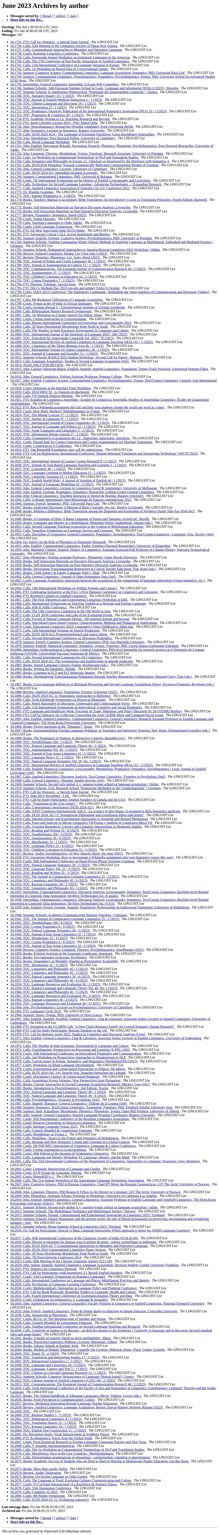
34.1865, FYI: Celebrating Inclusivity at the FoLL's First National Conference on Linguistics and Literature (84, 592)
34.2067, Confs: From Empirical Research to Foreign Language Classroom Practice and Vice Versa (78, 1442)
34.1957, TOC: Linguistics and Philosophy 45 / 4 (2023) (49, 980)
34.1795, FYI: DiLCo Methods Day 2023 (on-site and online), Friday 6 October (65, 288)
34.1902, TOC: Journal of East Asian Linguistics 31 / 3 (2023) (53, 753)
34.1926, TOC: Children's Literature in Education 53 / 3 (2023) (54, 849)
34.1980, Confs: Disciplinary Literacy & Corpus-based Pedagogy (55, 1076)
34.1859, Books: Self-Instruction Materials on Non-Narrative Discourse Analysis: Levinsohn (74, 565)
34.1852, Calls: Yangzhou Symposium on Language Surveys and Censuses (62, 530)
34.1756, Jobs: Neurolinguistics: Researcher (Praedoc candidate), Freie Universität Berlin (72, 126)
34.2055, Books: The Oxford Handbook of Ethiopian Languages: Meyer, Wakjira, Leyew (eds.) (76, 1396)
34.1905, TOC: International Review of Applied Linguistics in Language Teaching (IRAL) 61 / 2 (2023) (82, 765)
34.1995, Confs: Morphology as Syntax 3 (39, 1134)
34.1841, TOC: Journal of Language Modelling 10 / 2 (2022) (52, 484)
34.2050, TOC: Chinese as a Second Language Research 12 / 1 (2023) (58, 1373)
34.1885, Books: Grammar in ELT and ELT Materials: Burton (53, 673)
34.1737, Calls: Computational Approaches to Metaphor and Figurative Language (66, 49)
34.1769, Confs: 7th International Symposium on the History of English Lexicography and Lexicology (80, 180)
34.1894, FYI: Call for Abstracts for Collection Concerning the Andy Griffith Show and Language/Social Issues (87, 715)
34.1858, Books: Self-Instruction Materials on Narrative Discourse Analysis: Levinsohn (70, 561)
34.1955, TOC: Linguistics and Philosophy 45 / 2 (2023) (49, 973)
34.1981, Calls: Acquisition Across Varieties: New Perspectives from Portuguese (65, 1080)
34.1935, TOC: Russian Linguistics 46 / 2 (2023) (44, 884)
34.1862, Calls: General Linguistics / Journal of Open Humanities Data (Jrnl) (63, 576)
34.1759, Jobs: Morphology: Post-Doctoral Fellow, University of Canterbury (63, 138)
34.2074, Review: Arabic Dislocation (36, 1473)
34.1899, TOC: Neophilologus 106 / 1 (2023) (41, 742)
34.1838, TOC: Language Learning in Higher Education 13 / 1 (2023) (58, 473)
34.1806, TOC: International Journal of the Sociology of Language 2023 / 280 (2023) (69, 334)
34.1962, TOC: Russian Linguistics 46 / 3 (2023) (44, 999)
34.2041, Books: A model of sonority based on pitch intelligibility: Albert (60, 1338)
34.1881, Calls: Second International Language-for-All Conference (56, 657)
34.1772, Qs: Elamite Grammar (32, 192)
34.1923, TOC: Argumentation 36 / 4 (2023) (41, 838)
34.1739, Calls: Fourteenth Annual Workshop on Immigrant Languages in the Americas (70, 57)
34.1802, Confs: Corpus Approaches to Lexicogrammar (48, 319)
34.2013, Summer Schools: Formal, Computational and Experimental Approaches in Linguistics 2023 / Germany (88, 1215)
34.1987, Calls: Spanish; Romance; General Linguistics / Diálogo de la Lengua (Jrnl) (68, 1103)
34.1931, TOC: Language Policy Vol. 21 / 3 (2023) (45, 869)
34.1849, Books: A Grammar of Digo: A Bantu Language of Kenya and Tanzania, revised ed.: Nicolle (80, 519)
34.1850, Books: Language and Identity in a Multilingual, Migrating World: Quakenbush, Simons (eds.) (81, 523)
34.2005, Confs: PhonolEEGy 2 (32, 1176)
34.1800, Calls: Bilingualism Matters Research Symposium (51, 311)
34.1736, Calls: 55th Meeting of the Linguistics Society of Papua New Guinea (64, 46)
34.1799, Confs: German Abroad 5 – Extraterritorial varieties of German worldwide (68, 307)
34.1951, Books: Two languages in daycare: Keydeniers (48, 957)
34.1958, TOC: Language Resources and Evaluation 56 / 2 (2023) (55, 984)
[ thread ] (46, 16)
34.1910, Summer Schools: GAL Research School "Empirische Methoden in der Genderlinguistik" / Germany (86, 788)
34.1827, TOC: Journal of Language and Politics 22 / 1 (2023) (53, 426)
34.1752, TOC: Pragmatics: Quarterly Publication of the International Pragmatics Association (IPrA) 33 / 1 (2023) (88, 111)
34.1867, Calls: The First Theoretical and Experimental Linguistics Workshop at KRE (69, 599)
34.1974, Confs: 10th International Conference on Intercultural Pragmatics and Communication (76, 1053)
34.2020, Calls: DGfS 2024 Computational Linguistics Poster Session (58, 1249)
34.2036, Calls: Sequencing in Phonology (39, 1315)
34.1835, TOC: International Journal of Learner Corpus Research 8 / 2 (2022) (63, 461)
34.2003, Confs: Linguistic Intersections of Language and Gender (55, 1169)
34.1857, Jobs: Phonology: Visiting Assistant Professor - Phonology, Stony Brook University (74, 557)
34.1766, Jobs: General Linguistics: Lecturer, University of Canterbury (59, 169)
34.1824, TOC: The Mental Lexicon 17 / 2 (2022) (44, 415)
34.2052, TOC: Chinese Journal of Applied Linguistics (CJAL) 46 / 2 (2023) (63, 1380)
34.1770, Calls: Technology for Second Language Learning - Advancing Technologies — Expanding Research (86, 184)
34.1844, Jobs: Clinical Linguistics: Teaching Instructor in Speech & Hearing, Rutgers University (77, 496)
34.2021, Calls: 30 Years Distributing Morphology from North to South (59, 1253)
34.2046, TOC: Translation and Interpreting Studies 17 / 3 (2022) (55, 1357)
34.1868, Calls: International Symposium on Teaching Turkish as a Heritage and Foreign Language (78, 603)
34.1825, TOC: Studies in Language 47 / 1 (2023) (44, 419)
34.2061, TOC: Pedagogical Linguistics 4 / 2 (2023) (46, 1419)
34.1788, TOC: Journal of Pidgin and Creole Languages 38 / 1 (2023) (58, 261)
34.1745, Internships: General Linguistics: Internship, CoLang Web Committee (64, 84)
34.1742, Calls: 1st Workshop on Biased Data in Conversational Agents (59, 69)
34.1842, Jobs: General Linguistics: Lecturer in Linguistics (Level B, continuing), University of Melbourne (84, 488)
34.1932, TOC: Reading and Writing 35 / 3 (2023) (45, 873)
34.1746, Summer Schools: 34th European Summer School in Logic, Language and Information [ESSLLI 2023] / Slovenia (94, 88)
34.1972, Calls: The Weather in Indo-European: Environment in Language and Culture (70, 1046)
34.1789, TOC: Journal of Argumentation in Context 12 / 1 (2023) (55, 265)
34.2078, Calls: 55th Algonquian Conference (41, 1488)
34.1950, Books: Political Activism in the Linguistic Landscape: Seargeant (61, 953)
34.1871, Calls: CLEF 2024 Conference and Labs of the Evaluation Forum (61, 615)
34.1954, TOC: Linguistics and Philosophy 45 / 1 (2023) (49, 969)
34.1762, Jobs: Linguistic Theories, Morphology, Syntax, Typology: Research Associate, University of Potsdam (87, 153)
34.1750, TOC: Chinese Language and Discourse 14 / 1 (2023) (53, 103)
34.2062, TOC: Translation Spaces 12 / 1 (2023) (43, 1423)
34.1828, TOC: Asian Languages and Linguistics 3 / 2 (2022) (52, 430)
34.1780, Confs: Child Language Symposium (41, 226)
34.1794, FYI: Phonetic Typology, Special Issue (43, 284)
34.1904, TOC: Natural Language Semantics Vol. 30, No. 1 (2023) (56, 761)
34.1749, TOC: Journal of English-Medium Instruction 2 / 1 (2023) (56, 99)
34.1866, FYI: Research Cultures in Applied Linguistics (48, 596)
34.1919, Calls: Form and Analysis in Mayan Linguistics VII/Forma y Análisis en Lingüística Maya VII (81, 823)
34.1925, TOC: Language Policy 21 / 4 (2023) (42, 846)
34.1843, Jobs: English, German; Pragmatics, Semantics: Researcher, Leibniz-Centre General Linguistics (82, 492)
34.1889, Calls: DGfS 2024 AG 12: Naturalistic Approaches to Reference (60, 696)
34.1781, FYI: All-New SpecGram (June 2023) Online (48, 230)
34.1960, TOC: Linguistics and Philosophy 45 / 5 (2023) (49, 992)
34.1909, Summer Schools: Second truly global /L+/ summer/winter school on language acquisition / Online (84, 784)
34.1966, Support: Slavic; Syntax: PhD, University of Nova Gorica (56, 1015)
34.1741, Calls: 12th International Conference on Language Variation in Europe (65, 65)
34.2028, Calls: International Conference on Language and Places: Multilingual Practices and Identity (80, 1280)
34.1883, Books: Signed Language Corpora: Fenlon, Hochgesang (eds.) (59, 665)
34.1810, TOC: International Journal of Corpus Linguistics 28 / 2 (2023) (60, 349)
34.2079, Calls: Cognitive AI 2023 (34, 1492)
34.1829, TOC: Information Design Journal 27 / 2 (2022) (49, 434)
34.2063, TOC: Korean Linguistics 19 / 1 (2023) (43, 1426)
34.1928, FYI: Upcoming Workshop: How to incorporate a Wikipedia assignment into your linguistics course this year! (92, 857)
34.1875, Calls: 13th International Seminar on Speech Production (55, 630)
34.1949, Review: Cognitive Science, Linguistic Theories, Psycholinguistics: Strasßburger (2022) (77, 949)
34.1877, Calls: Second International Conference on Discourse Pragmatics (61, 638)
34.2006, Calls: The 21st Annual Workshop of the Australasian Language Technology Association (77, 1180)
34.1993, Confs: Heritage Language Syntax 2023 (44, 1126)
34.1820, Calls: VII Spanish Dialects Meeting (42, 396)
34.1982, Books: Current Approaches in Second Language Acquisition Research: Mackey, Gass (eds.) (80, 1084)
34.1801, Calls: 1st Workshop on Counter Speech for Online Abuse (56, 315)
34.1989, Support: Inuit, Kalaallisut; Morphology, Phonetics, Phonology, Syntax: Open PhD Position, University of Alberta (95, 1111)
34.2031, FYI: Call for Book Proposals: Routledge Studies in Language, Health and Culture (73, 1292)
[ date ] (73, 16)
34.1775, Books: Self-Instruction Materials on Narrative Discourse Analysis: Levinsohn (70, 207)
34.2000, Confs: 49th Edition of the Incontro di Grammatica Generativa (59, 1153)
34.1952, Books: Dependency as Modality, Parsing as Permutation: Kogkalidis (64, 961)
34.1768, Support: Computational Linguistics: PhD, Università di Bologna (61, 176)
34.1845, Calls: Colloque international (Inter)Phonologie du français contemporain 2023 (71, 499)
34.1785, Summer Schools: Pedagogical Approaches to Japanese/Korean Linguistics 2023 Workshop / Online (85, 249)
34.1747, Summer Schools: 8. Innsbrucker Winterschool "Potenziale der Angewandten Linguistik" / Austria (84, 92)
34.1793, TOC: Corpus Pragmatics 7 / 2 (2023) (42, 280)
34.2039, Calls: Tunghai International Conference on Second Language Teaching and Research (75, 1326)
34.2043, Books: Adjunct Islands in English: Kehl (44, 1346)
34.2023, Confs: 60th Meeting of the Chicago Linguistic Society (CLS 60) (61, 1261)
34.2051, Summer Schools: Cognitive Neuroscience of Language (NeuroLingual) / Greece (72, 1376)
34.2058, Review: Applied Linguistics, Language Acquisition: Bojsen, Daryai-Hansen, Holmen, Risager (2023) (87, 1407)
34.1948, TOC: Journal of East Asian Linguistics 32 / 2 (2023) (53, 946)
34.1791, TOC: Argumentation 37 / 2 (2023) (41, 273)
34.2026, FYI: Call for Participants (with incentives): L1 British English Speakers (66, 1273)
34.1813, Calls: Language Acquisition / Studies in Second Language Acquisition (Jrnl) (69, 361)
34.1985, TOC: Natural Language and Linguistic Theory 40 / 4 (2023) (58, 1096)
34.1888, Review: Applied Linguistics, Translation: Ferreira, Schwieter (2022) (64, 692)
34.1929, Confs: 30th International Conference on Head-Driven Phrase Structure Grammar (72, 861)
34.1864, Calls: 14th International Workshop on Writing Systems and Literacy (64, 588)
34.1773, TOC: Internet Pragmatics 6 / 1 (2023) (43, 196)
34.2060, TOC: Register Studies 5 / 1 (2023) (41, 1415)
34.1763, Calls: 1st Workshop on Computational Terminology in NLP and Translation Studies (74, 157)
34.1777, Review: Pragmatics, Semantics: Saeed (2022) (48, 215)
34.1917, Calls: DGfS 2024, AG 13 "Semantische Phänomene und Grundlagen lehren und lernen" (77, 815)
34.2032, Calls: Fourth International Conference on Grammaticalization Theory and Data (71, 1296)
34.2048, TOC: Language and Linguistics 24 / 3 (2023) (48, 1365)
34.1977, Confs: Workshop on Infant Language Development (52, 1065)
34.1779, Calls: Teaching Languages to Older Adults (46, 223)
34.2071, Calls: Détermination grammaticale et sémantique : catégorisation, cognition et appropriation (80, 1457)
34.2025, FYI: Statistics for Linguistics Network (43, 1269)
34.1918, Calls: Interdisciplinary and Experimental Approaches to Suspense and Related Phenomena (79, 819)
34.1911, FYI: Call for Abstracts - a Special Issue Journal (49, 792)
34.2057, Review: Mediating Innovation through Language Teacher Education (64, 1403)
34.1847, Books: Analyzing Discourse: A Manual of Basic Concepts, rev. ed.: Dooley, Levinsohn (77, 507)
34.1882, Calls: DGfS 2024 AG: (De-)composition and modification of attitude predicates (72, 661)
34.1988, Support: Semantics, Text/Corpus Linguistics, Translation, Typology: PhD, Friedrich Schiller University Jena (91, 1107)
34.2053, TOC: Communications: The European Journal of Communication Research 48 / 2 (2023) (78, 1384)
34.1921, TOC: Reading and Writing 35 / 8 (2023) (45, 830)
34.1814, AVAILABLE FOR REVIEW (37, 365)
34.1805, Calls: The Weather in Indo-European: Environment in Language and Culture (70, 330)
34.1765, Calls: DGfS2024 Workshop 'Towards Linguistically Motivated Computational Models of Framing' (85, 165)
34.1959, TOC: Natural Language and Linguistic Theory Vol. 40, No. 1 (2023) (64, 988)
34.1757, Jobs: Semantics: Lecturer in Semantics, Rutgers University (57, 130)
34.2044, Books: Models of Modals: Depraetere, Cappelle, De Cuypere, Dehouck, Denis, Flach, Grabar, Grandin (88, 1349)
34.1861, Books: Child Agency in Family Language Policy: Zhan (55, 573)
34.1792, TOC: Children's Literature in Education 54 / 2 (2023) (54, 276)
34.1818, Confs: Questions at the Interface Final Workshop (51, 388)
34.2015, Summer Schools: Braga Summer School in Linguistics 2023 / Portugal (65, 1226)
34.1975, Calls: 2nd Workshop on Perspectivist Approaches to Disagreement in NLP (68, 1057)
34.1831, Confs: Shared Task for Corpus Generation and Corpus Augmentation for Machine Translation (81, 442)
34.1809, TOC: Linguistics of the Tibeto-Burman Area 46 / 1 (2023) (57, 346)
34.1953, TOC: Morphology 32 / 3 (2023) (39, 965)
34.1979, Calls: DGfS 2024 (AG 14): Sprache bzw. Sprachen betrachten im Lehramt (68, 1073)
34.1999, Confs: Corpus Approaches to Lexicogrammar (48, 1149)
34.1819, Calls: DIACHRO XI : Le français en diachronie (50, 392)
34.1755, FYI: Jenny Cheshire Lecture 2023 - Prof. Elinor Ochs (54, 123)
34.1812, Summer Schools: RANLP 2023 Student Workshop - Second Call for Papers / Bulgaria (76, 357)
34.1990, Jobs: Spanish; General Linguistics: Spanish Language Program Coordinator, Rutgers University (83, 1115)
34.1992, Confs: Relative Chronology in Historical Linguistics (53, 1123)
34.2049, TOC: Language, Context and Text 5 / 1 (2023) (49, 1369)
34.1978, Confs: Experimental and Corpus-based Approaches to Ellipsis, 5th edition (68, 1069)
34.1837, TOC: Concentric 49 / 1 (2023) (38, 469)
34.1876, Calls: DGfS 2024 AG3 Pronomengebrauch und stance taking (59, 634)
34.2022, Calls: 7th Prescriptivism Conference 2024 (46, 1257)
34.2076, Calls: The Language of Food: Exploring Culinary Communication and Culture (71, 1480)
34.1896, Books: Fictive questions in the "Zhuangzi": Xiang (51, 726)
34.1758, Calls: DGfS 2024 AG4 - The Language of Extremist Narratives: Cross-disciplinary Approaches (82, 134)
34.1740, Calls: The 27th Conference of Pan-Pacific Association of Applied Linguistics (70, 61)
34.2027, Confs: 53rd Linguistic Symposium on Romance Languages (58, 1276)
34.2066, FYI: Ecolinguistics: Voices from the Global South (51, 1438)
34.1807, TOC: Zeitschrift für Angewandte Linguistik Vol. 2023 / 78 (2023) (62, 338)
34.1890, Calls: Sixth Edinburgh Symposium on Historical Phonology (58, 699)
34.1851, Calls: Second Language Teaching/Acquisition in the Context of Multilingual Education (77, 526)
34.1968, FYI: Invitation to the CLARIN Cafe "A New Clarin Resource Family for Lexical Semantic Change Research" (92, 1026)
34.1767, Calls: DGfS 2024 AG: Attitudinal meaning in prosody (54, 173)
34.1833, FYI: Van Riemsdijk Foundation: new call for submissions (57, 449)
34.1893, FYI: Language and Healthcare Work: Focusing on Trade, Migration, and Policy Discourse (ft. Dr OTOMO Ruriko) (96, 711)
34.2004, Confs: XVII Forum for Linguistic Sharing (46, 1173)
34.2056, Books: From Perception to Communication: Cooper (53, 1399)
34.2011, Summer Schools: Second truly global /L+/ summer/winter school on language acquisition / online (84, 1207)
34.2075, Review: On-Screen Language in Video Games (49, 1476)
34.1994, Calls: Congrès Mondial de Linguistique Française (51, 1130)
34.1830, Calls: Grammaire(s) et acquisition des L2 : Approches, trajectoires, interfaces (70, 438)
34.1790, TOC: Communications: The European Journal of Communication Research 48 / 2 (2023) (78, 269)
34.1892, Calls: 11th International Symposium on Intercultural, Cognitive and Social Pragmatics (76, 707)
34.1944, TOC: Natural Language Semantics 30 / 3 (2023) (50, 930)
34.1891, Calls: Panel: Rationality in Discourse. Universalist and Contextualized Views (70, 703)
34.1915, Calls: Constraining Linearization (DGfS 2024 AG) (52, 807)
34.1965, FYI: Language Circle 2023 (36, 1011)
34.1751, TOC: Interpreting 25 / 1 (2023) (38, 107)
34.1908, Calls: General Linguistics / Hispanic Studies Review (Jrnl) (57, 780)
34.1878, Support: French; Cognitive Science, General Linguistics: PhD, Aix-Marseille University (77, 642)
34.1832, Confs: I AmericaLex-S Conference (41, 446)
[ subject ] (61, 16)
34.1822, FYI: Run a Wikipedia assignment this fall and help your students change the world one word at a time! (87, 407)
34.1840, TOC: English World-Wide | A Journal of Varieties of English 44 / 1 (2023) (68, 480)
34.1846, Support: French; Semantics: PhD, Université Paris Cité (55, 503)
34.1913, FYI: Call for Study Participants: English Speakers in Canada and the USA (68, 799)
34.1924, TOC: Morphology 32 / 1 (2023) (39, 842)
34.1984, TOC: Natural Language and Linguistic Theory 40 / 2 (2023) (58, 1092)
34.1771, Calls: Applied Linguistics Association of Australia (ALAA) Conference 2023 (70, 188)
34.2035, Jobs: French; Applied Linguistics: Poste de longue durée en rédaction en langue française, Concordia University (94, 1311)
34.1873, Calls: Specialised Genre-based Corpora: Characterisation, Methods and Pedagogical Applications (84, 623)
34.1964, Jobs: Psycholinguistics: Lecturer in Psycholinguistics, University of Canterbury (72, 1007)
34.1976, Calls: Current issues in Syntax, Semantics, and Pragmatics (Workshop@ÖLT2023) (74, 1061)
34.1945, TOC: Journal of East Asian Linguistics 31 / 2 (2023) (53, 934)
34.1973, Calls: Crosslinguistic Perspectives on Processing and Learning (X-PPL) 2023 (70, 1049)
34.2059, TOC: (21, 1411)
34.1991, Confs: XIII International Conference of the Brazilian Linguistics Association (70, 1119)
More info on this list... (26, 20)
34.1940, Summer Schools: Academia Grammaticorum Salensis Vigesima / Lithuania (69, 915)
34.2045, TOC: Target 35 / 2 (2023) (35, 1353)
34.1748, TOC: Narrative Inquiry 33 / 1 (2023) (42, 96)
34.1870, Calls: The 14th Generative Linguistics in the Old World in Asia (60, 611)
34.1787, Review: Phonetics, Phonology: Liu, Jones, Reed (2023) (55, 257)
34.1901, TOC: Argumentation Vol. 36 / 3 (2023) (44, 749)
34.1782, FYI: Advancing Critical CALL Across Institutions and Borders (60, 234)
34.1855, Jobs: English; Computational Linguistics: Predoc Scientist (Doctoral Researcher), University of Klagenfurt (90, 546)
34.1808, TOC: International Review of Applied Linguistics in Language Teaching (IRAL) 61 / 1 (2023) (82, 342)
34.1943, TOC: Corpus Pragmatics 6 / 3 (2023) (42, 926)
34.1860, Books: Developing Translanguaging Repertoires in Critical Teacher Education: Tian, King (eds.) (83, 569)
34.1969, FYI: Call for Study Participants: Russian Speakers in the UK (59, 1030)
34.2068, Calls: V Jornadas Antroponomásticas (42, 1446)
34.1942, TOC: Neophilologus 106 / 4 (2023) (41, 923)
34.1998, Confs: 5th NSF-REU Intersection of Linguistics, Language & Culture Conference (73, 1146)
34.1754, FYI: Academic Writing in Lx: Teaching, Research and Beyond (60, 119)
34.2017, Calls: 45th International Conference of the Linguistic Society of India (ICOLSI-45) (74, 1238)
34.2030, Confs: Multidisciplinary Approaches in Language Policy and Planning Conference (74, 1288)
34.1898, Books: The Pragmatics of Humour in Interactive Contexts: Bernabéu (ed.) (68, 738)
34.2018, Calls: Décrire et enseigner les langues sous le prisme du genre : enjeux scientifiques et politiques (83, 1242)
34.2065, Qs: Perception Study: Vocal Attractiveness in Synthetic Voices (60, 1434)
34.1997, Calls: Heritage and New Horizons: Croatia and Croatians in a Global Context (70, 1142)
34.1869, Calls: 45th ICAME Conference (38, 607)
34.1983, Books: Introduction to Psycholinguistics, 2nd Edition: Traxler (59, 1088)
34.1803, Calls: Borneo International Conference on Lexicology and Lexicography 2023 (71, 323)
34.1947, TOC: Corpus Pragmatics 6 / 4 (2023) (42, 942)
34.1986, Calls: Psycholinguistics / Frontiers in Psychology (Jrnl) (55, 1099)
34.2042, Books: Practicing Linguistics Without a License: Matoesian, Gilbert (64, 1342)
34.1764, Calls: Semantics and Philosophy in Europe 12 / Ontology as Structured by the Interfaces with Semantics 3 (90, 161)
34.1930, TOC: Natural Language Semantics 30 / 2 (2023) (50, 865)
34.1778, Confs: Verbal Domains (33, 219)
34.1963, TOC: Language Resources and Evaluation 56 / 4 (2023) (55, 1003)
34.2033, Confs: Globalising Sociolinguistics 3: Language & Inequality (59, 1299)
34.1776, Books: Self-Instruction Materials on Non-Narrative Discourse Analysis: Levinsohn (74, 211)
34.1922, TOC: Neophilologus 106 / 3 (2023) (41, 834)
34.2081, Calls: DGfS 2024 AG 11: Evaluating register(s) (50, 1499)
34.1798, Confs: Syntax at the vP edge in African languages (51, 303)
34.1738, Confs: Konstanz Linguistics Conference (45, 53)
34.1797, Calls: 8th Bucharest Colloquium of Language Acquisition (57, 299)
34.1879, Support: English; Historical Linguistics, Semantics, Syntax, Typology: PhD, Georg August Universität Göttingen (94, 646)
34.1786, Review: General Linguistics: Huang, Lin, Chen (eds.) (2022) (59, 253)
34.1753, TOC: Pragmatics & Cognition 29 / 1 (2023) (47, 115)
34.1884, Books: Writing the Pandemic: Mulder (43, 669)
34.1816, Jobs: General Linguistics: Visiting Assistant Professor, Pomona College (66, 376)
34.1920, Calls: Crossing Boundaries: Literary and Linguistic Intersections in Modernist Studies (76, 826)
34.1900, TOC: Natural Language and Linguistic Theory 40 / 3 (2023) (58, 746)
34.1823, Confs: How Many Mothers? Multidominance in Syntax (55, 411)
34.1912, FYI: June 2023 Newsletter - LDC (40, 796)
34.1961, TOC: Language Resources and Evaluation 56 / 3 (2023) (55, 996)
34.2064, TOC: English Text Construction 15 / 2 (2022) (48, 1430)
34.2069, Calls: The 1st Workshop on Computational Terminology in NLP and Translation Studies (77, 1449)
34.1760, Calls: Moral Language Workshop (40, 142)
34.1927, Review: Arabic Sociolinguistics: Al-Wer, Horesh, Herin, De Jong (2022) (67, 853)
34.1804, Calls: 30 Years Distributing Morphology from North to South (59, 326)
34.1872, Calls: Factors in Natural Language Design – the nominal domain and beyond (70, 619)
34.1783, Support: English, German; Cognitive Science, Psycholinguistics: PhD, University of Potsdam (81, 238)
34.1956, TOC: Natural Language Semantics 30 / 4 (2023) (50, 976)
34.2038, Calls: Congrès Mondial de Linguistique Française (51, 1323)
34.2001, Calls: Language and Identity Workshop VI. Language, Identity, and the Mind (70, 1157)
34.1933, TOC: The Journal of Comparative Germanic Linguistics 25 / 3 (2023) (65, 876)
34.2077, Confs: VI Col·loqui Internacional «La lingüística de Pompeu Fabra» (64, 1484)
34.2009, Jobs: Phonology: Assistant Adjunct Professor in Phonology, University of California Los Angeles (84, 1196)
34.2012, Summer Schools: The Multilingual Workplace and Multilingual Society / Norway (73, 1211)
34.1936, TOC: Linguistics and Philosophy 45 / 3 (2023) (49, 888)
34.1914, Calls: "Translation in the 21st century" (43, 803)
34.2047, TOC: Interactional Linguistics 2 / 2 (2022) (46, 1361)
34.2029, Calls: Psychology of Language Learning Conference (53, 1284)
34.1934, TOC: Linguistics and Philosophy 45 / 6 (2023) (49, 880)
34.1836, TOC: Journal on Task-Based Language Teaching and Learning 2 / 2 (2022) (68, 465)
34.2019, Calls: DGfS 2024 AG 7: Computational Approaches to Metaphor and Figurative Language (79, 1246)
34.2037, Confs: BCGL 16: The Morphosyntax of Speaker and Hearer (58, 1319)
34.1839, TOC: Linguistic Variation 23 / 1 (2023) (44, 476)
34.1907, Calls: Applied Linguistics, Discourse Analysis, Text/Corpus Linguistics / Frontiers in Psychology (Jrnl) (88, 776)
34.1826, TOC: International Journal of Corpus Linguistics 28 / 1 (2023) (60, 423)
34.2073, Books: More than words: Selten (39, 1469)
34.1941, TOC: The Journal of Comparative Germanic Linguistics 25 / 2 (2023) (65, 919)
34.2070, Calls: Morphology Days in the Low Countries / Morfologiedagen (62, 1453)
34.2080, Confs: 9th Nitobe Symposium (38, 1496)
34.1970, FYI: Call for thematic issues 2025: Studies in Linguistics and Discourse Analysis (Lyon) (78, 1034)
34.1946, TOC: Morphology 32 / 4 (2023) (39, 938)
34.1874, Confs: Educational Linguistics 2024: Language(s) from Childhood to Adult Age (72, 626)
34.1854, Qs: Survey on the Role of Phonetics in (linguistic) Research (58, 542)
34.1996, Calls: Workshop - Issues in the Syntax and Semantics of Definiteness (64, 1138)
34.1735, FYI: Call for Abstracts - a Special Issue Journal (50, 42)
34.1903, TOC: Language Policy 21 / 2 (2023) (42, 757)
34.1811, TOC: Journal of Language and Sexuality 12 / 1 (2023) (54, 353)
